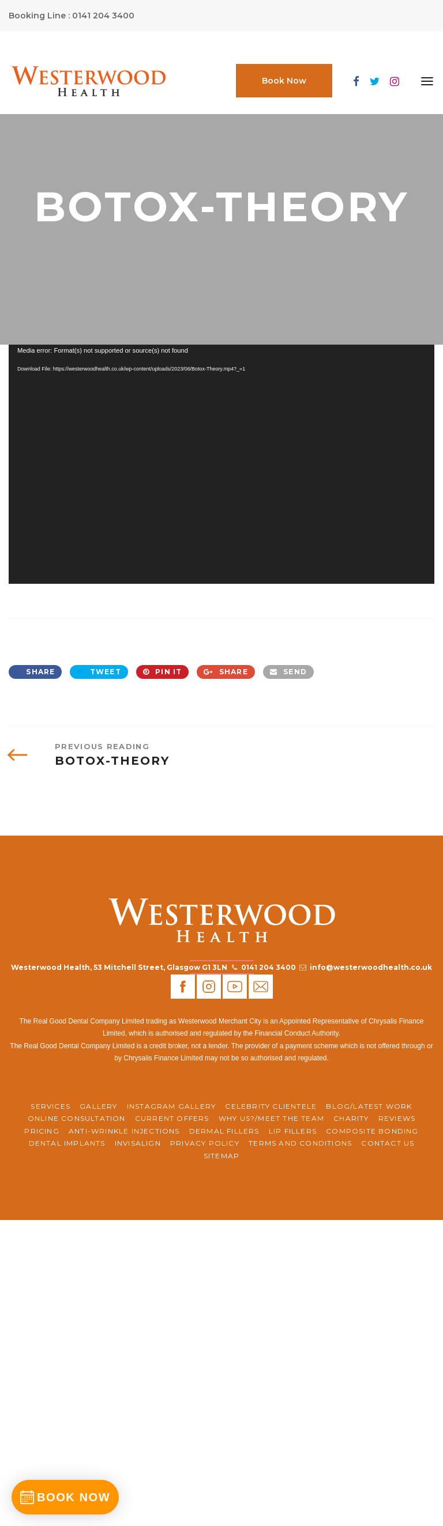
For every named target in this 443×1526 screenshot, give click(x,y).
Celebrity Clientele (271, 1106)
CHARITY (351, 1118)
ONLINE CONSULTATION (77, 1118)
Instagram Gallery (171, 1106)
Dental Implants (67, 1143)
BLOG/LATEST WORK (369, 1106)
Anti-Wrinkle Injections (124, 1131)
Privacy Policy (204, 1143)
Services (50, 1106)
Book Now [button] (284, 80)
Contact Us (387, 1143)
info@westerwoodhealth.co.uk (371, 967)
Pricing (41, 1131)
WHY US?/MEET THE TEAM (271, 1118)
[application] (221, 464)
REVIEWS (396, 1118)
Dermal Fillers (224, 1131)
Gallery (98, 1106)
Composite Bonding (372, 1131)
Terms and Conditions (300, 1143)
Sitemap (221, 1155)
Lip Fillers (293, 1131)
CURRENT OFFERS (172, 1118)
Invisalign (138, 1143)
